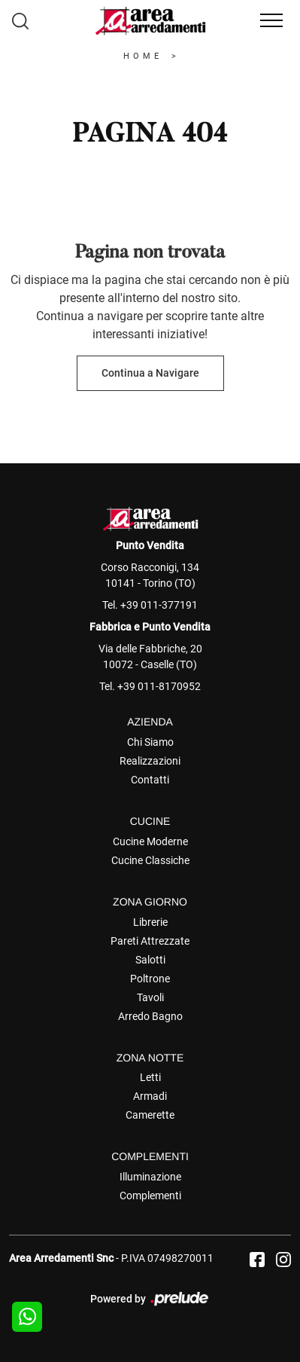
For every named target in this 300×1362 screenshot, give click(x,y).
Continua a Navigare (150, 373)
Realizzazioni (150, 761)
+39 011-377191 (159, 605)
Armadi (150, 1096)
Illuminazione (150, 1177)
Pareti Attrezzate (150, 941)
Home (142, 56)
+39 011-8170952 (159, 686)
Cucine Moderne (150, 841)
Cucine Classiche (150, 860)
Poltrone (150, 979)
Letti (150, 1077)
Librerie (150, 922)
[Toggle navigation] (271, 21)
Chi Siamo (150, 742)
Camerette (150, 1115)
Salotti (150, 960)
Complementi (150, 1195)
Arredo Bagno (150, 1016)
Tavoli (150, 997)
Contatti (150, 780)
